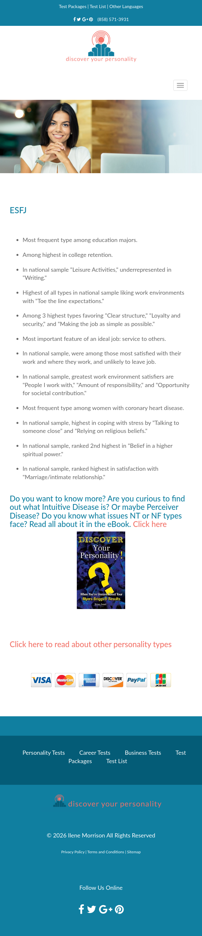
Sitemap (134, 851)
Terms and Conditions (105, 851)
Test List (98, 6)
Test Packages (72, 6)
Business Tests (143, 752)
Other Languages (126, 6)
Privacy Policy (73, 851)
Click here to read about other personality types (91, 644)
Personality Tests (44, 752)
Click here (150, 524)
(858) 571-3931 (113, 19)
